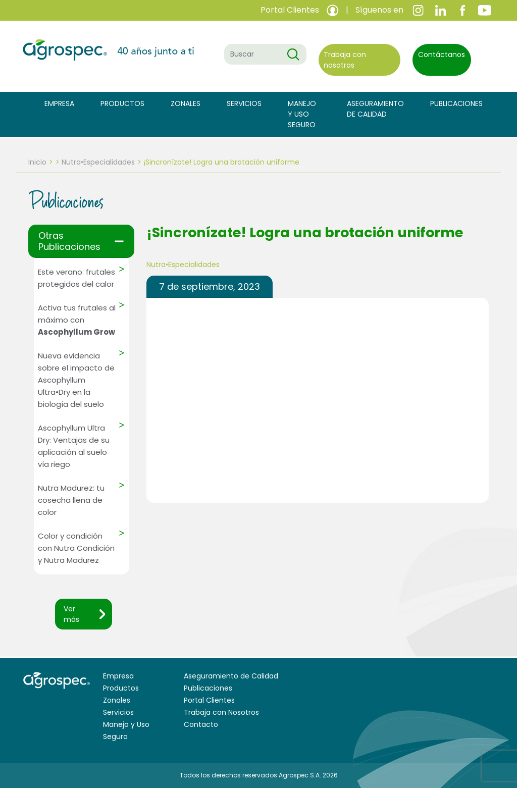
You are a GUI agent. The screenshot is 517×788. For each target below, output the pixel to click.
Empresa (59, 103)
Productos (122, 103)
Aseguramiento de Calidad (375, 108)
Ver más (71, 614)
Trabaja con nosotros (345, 59)
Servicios (244, 103)
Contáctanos (441, 54)
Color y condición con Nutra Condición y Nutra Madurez (76, 548)
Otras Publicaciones (69, 241)
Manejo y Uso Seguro (302, 114)
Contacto (201, 724)
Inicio (37, 162)
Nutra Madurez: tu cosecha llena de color (71, 500)
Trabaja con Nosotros (221, 712)
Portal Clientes (209, 700)
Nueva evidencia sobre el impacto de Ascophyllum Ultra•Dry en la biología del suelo (76, 379)
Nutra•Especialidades (98, 162)
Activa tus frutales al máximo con (77, 319)
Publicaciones (456, 103)
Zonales (185, 103)
